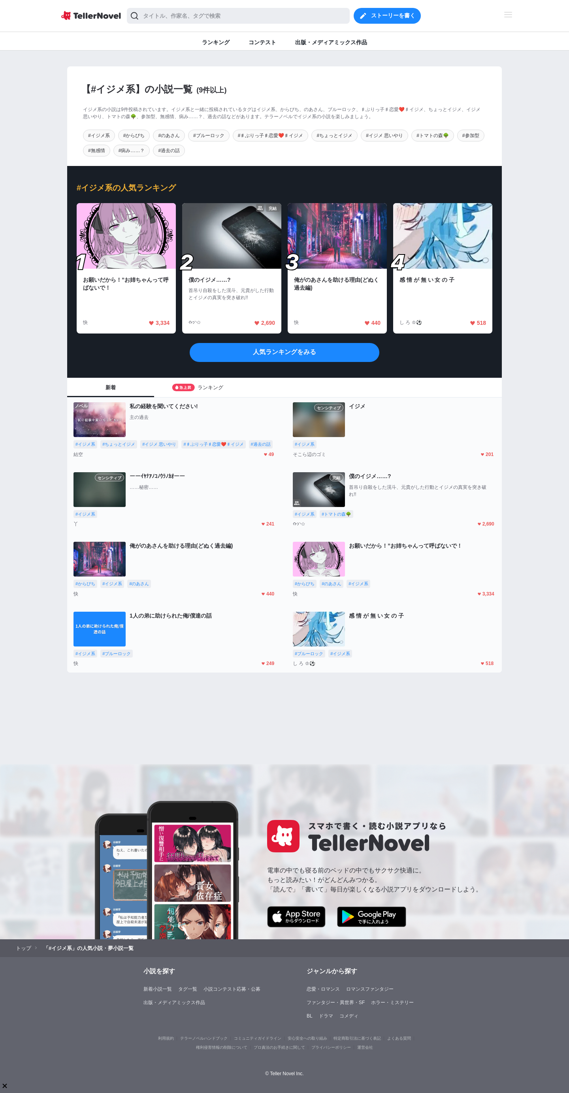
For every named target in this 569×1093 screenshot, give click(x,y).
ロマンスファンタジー (370, 989)
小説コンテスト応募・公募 (231, 989)
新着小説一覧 (157, 989)
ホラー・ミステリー (392, 1002)
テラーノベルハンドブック (204, 1038)
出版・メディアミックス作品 (174, 1002)
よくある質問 (399, 1038)
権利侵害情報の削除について (221, 1047)
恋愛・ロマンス (323, 989)
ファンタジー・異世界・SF (336, 1002)
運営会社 (365, 1047)
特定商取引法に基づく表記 (357, 1038)
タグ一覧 (187, 989)
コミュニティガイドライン (257, 1038)
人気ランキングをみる (284, 352)
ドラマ (326, 1016)
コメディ (348, 1016)
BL (310, 1016)
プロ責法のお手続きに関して (279, 1047)
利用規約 (166, 1038)
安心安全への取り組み (307, 1038)
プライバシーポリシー (331, 1047)
